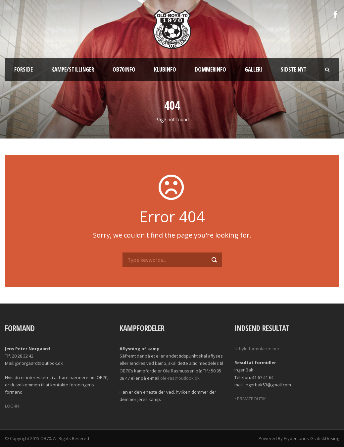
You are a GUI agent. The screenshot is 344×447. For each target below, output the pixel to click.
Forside (23, 69)
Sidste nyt (294, 69)
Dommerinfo (210, 69)
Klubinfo (165, 69)
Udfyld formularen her (256, 349)
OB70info (124, 69)
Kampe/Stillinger (72, 69)
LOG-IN (12, 406)
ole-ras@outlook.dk (180, 378)
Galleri (253, 69)
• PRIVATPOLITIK (250, 399)
